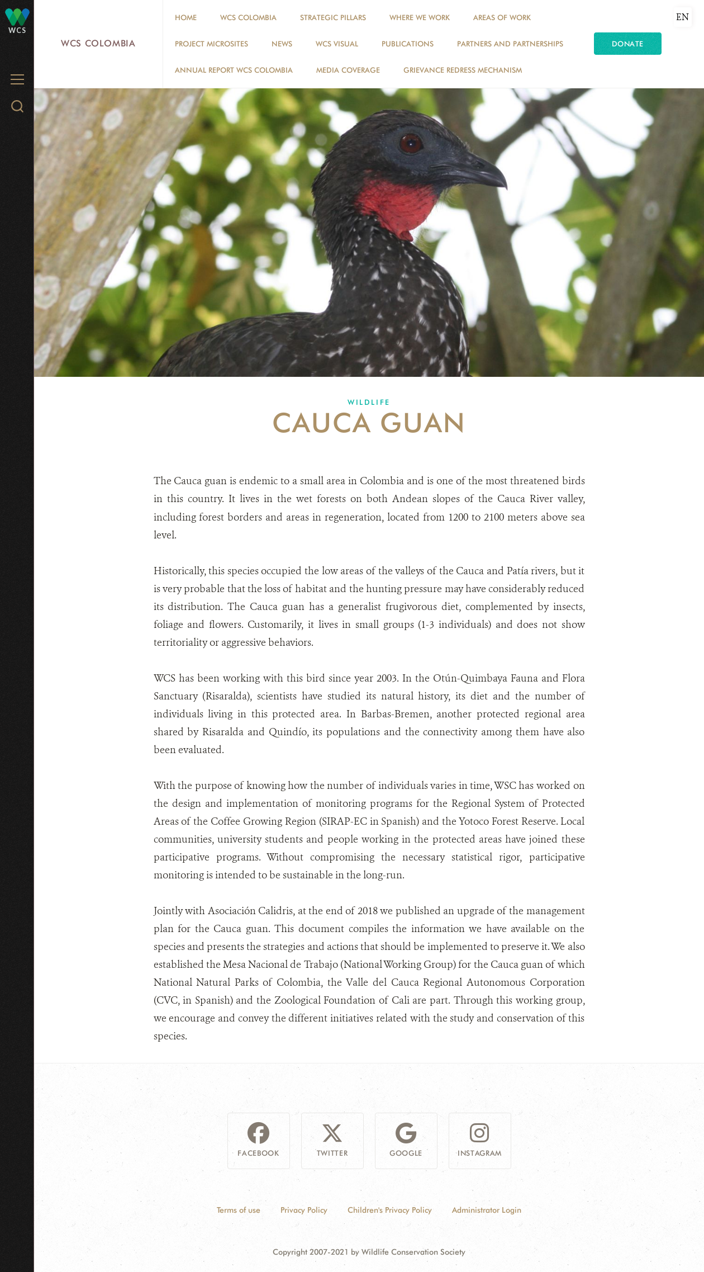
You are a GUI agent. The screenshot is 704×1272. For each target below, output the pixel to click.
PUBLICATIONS (408, 43)
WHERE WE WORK (419, 17)
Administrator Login (486, 1209)
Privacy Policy (303, 1209)
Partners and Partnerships (510, 43)
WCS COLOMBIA (248, 17)
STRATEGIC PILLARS (333, 17)
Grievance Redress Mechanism (462, 69)
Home (186, 17)
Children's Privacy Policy (390, 1209)
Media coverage (348, 69)
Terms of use (238, 1209)
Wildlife (369, 402)
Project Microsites (211, 43)
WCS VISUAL (337, 43)
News (282, 43)
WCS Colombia (98, 43)
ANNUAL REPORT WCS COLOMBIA (234, 69)
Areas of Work (502, 17)
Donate (628, 43)
